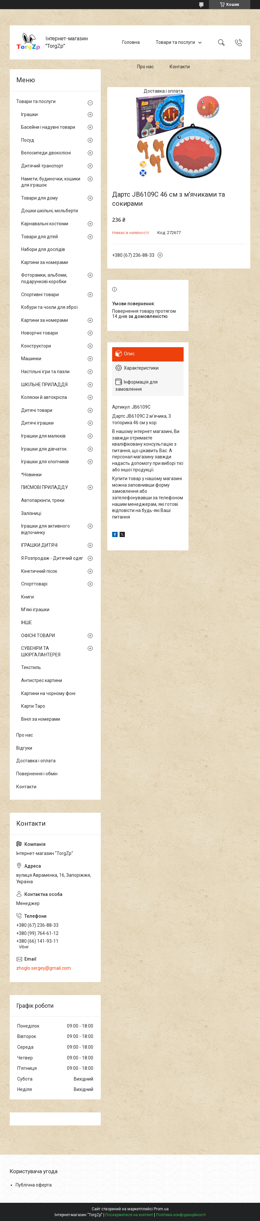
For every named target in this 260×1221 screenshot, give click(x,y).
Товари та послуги (175, 42)
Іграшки (29, 114)
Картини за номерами (44, 262)
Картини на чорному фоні (48, 693)
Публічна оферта (34, 1185)
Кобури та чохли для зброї (49, 307)
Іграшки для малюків (43, 436)
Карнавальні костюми (44, 223)
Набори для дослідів (43, 249)
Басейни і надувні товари (48, 127)
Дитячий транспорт (42, 165)
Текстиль (31, 667)
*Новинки (31, 474)
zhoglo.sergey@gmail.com (43, 968)
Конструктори (36, 345)
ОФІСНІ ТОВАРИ (38, 635)
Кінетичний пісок (39, 571)
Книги (27, 596)
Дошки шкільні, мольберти (49, 210)
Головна (131, 42)
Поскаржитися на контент (129, 1215)
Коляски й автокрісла (44, 397)
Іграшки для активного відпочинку (45, 529)
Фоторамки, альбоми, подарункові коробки (44, 278)
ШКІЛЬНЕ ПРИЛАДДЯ (44, 384)
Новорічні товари (39, 332)
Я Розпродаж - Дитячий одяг (52, 558)
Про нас (145, 66)
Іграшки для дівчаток (44, 449)
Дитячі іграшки (37, 423)
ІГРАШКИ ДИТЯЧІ (39, 545)
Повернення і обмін (37, 773)
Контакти (180, 66)
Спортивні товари (40, 294)
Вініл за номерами (40, 719)
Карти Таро (33, 706)
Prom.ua (161, 1209)
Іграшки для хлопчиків (45, 461)
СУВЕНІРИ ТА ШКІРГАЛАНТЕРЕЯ (40, 651)
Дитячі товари (36, 410)
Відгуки (24, 748)
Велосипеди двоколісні (46, 152)
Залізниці (31, 513)
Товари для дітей (39, 236)
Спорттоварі (34, 583)
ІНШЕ (26, 622)
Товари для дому (39, 198)
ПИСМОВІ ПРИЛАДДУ (44, 487)
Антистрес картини (41, 680)
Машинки (31, 358)
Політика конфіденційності (181, 1215)
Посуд (27, 140)
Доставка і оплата (163, 91)
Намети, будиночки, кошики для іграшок (50, 182)
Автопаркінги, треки (42, 500)
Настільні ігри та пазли (45, 371)
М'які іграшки (35, 609)
